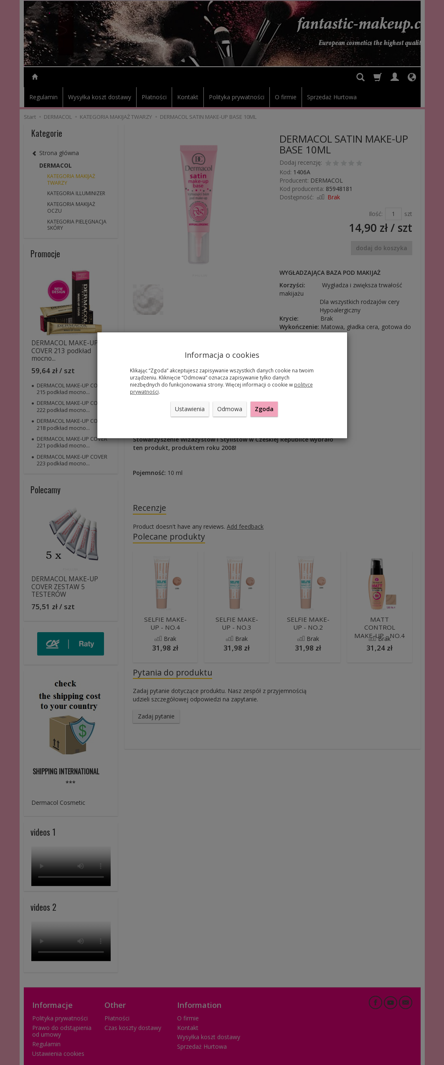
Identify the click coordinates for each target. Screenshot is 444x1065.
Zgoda (264, 409)
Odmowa (229, 409)
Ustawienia (190, 409)
